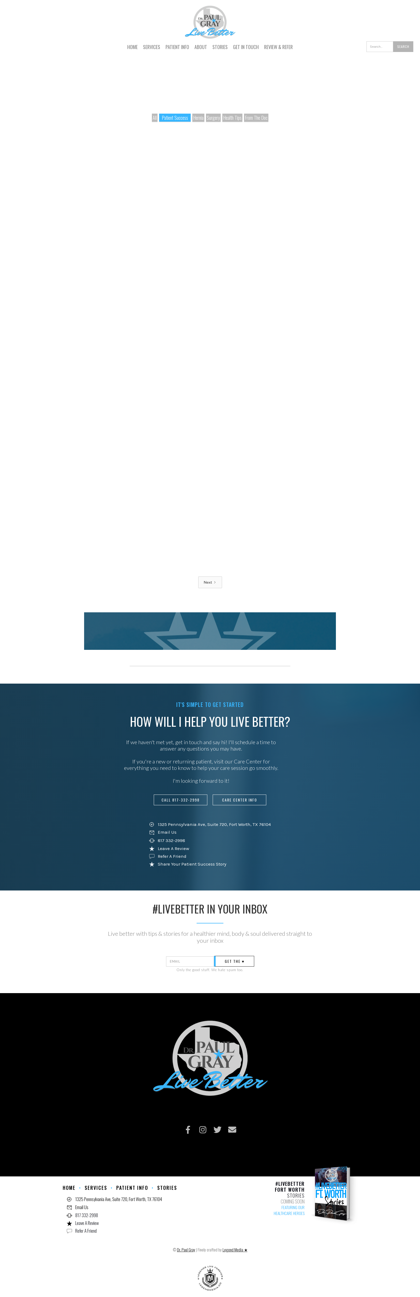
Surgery (213, 117)
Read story (102, 252)
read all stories (177, 647)
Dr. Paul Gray (186, 1250)
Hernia (198, 117)
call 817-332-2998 (181, 800)
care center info (239, 800)
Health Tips (232, 117)
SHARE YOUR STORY (241, 647)
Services (96, 1187)
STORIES (220, 47)
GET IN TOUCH (246, 47)
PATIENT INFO (177, 47)
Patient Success (175, 117)
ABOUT (200, 47)
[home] (209, 19)
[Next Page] (210, 582)
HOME (132, 47)
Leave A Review (173, 848)
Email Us (167, 832)
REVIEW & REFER (278, 47)
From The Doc (256, 117)
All (155, 117)
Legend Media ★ (235, 1250)
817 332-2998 (171, 840)
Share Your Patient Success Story (192, 864)
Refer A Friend (172, 856)
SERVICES (151, 47)
